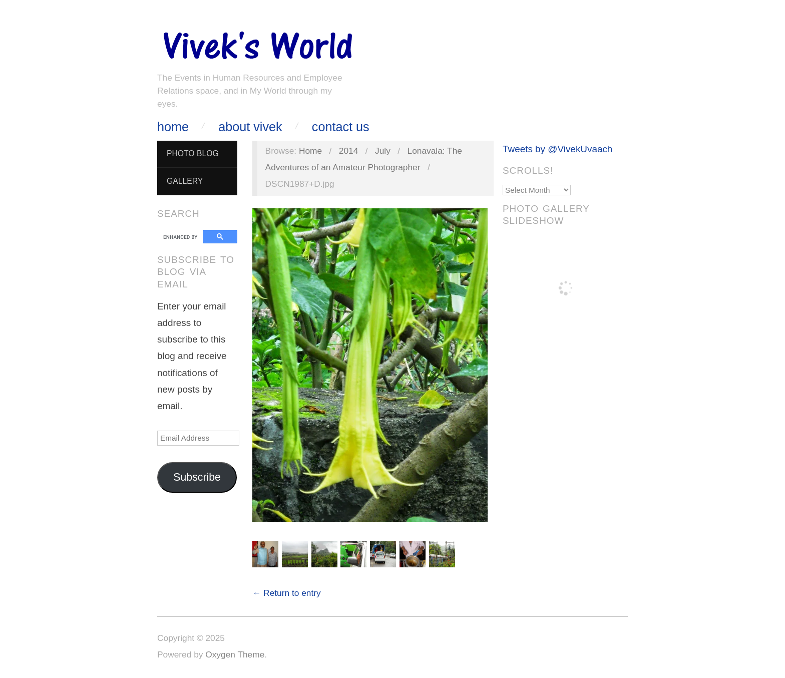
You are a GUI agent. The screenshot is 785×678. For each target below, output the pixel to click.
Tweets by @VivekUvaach (557, 149)
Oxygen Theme (234, 654)
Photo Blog (193, 153)
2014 (348, 151)
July (382, 151)
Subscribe (197, 477)
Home (173, 127)
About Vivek (250, 127)
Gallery (185, 181)
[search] (181, 237)
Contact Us (340, 127)
